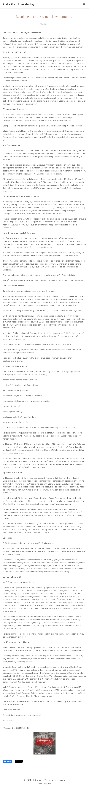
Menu (84, 4)
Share (7, 761)
